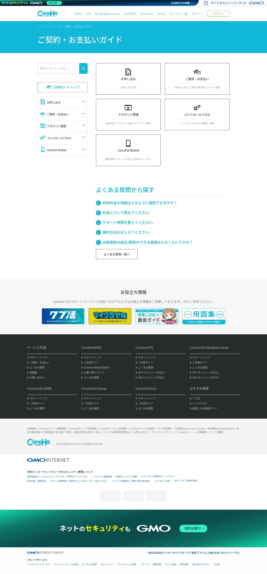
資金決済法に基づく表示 (87, 432)
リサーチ (144, 564)
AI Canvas (146, 13)
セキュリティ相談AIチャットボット (158, 476)
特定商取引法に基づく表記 (58, 432)
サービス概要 (216, 432)
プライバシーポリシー (162, 432)
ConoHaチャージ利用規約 (83, 428)
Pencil (161, 13)
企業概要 (201, 432)
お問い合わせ (141, 432)
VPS (88, 13)
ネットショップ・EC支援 (66, 564)
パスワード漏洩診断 (102, 476)
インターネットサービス (38, 564)
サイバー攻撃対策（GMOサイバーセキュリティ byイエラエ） (79, 481)
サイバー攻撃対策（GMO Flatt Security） (131, 481)
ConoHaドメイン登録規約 (53, 428)
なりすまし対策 (162, 481)
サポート (197, 13)
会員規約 (31, 428)
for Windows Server (107, 13)
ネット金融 (170, 564)
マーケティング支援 (126, 564)
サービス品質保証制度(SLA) (117, 432)
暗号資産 (184, 564)
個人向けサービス (201, 564)
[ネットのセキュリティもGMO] (32, 3)
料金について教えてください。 (127, 212)
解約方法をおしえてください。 (127, 232)
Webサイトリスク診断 (126, 476)
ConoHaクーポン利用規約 (113, 428)
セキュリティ (107, 564)
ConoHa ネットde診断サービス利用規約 (151, 428)
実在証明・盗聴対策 (36, 481)
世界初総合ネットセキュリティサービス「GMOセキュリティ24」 (58, 476)
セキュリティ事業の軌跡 (185, 480)
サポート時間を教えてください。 (129, 222)
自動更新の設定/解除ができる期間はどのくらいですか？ (148, 242)
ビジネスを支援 (89, 564)
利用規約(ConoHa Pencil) (221, 428)
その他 (216, 564)
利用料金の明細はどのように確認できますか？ (140, 202)
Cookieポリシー (185, 432)
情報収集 (157, 564)
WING (78, 13)
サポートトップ (47, 26)
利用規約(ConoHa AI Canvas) (189, 428)
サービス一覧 (178, 13)
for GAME (130, 13)
